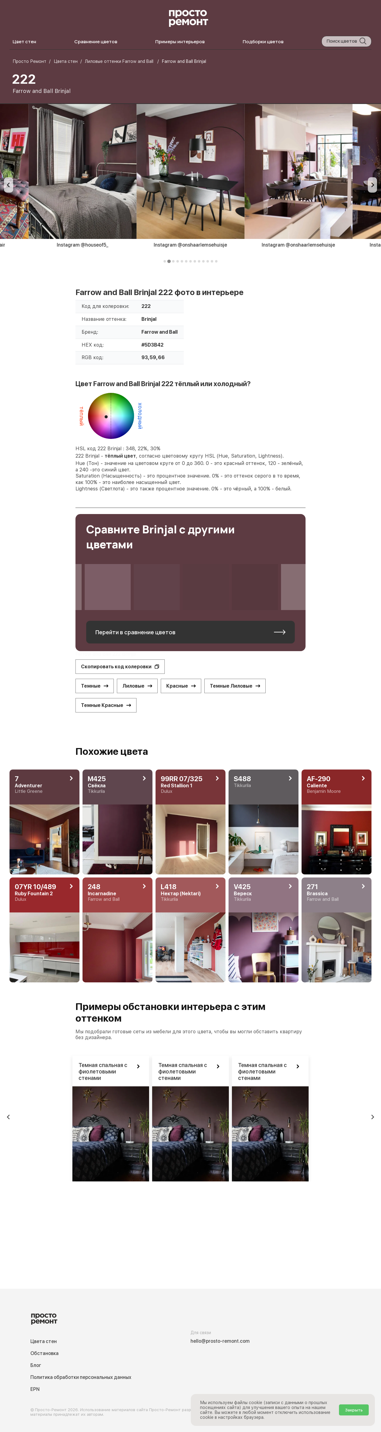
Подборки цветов (263, 41)
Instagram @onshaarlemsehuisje (190, 245)
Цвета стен (43, 1341)
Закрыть (354, 1409)
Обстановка (44, 1353)
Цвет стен (24, 41)
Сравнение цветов (95, 41)
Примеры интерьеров (180, 41)
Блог (35, 1365)
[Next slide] (372, 185)
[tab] (165, 261)
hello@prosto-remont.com (220, 1341)
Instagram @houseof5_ (82, 245)
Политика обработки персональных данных (80, 1377)
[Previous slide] (8, 185)
